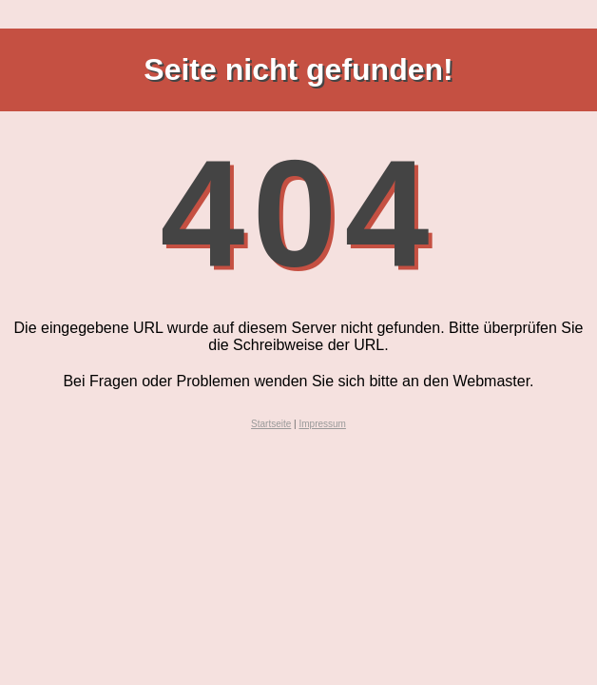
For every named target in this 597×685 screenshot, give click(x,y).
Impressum (321, 424)
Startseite (271, 424)
